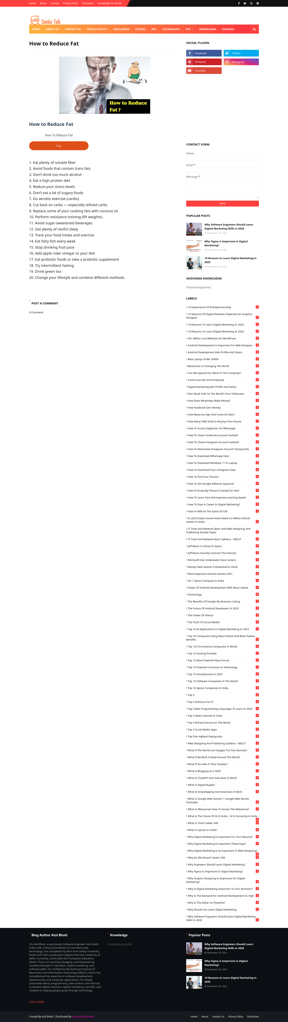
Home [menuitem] (36, 29)
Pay (59, 146)
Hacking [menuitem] (228, 29)
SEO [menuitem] (154, 29)
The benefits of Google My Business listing (223, 601)
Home (32, 3)
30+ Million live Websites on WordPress (223, 338)
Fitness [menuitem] (140, 29)
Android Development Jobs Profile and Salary (223, 352)
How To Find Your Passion (223, 476)
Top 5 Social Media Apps (223, 729)
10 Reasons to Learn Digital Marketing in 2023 (223, 324)
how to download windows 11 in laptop (223, 463)
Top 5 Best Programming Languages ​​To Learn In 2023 (223, 709)
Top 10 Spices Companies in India (223, 688)
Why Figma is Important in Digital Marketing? (226, 243)
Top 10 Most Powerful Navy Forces (223, 660)
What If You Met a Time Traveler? (223, 764)
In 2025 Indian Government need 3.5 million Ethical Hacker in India (222, 520)
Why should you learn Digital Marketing (223, 909)
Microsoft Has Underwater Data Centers (223, 560)
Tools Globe (36, 1002)
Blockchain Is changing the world (223, 366)
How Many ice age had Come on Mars (223, 414)
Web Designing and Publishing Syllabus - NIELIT (223, 743)
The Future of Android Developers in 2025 (223, 608)
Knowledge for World (109, 3)
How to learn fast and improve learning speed (223, 497)
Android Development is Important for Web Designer (223, 345)
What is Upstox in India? (223, 830)
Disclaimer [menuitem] (121, 29)
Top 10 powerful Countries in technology (223, 667)
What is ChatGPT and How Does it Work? (223, 778)
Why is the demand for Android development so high (223, 895)
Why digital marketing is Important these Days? (223, 844)
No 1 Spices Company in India (223, 580)
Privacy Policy (70, 3)
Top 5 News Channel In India (223, 715)
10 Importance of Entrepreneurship (223, 307)
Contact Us (218, 1016)
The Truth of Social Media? (223, 622)
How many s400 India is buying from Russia (223, 421)
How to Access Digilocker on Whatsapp (223, 428)
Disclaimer (88, 3)
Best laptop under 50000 (223, 359)
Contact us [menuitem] (73, 29)
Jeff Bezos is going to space (223, 546)
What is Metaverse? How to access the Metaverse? (223, 809)
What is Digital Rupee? (223, 785)
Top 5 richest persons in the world (223, 722)
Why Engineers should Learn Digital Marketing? (223, 864)
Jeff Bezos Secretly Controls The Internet (223, 553)
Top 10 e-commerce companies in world (223, 646)
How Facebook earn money (223, 407)
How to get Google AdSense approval (223, 483)
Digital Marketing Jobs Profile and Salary (223, 387)
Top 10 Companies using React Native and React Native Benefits (222, 637)
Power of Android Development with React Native (223, 587)
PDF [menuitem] (188, 29)
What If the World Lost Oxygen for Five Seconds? (223, 750)
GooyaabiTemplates (83, 1016)
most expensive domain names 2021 (223, 574)
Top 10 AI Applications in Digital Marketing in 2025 (223, 629)
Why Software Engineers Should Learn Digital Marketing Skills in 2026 (228, 226)
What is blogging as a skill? (223, 771)
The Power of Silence (223, 615)
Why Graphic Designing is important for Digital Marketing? (222, 880)
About (43, 3)
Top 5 (223, 695)
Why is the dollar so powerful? (223, 902)
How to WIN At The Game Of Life (223, 511)
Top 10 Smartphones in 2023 (223, 674)
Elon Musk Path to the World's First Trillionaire (223, 393)
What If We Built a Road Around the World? (223, 757)
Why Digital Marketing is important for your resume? (223, 837)
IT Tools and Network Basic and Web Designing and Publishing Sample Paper (222, 530)
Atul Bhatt (47, 1016)
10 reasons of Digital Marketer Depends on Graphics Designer (222, 315)
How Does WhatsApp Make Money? (223, 400)
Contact (55, 3)
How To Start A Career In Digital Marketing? (223, 504)
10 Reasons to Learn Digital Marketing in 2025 (230, 260)
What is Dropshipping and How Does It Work (223, 792)
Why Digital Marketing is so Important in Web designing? (223, 850)
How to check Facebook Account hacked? (223, 435)
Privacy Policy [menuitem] (97, 29)
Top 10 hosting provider (223, 653)
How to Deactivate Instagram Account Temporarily (223, 449)
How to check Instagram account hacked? (223, 442)
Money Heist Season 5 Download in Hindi (223, 567)
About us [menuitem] (52, 29)
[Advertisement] (222, 107)
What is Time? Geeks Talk (223, 823)
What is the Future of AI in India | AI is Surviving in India (223, 816)
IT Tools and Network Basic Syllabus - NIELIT (223, 539)
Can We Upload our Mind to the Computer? (223, 373)
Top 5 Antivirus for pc (223, 702)
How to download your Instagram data (223, 470)
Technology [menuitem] (171, 29)
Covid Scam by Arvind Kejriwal (223, 380)
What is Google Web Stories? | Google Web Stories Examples (222, 800)
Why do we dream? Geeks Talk (223, 857)
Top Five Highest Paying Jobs (223, 736)
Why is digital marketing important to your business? (223, 889)
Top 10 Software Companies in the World (223, 681)
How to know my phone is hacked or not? (223, 490)
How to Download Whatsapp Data (223, 456)
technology (223, 594)
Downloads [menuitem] (207, 29)
